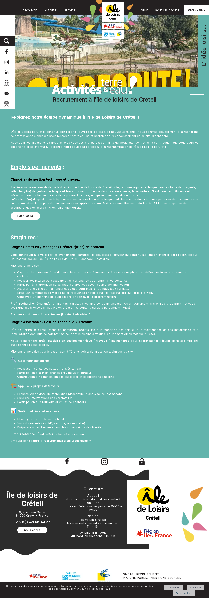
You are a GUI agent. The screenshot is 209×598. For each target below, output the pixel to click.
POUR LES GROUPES (168, 10)
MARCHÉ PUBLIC (135, 577)
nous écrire (32, 530)
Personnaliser (184, 593)
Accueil (109, 19)
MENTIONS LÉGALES (166, 577)
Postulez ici (25, 216)
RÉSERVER (197, 10)
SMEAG (128, 574)
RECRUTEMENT (147, 574)
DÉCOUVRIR (30, 10)
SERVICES (71, 10)
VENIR (145, 10)
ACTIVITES (51, 10)
